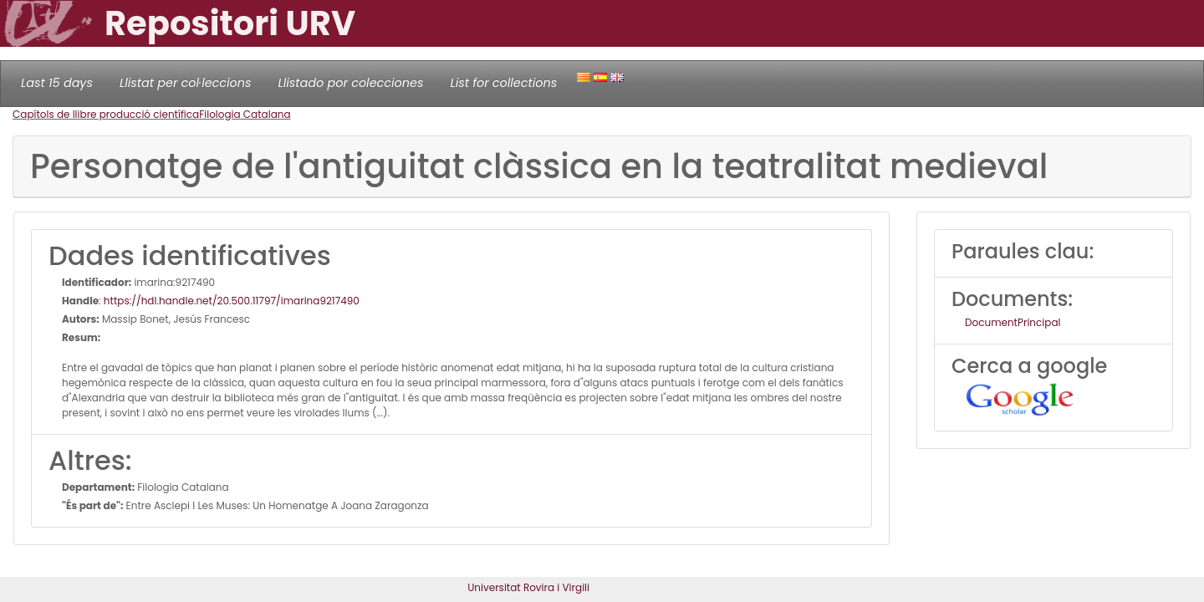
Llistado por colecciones (351, 82)
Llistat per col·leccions (186, 82)
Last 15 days (57, 82)
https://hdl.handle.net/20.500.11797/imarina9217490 (232, 300)
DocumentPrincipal (1012, 322)
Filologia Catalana (244, 114)
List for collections (503, 82)
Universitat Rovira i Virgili (528, 587)
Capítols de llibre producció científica (106, 114)
